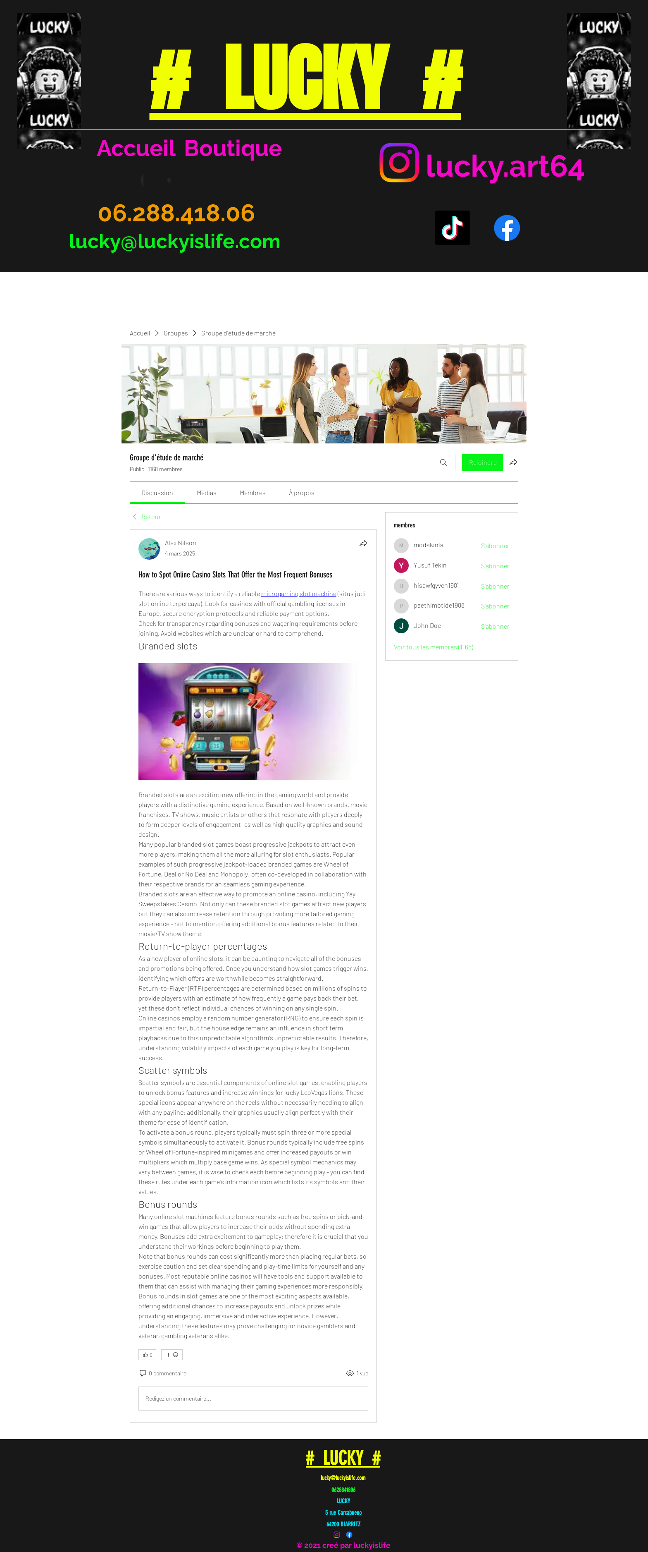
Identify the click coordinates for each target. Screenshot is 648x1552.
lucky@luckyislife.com (175, 241)
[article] (253, 975)
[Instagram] (399, 162)
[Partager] (363, 543)
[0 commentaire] (162, 1373)
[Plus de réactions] (172, 1354)
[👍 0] (147, 1354)
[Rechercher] (443, 462)
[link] (157, 492)
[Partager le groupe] (513, 462)
